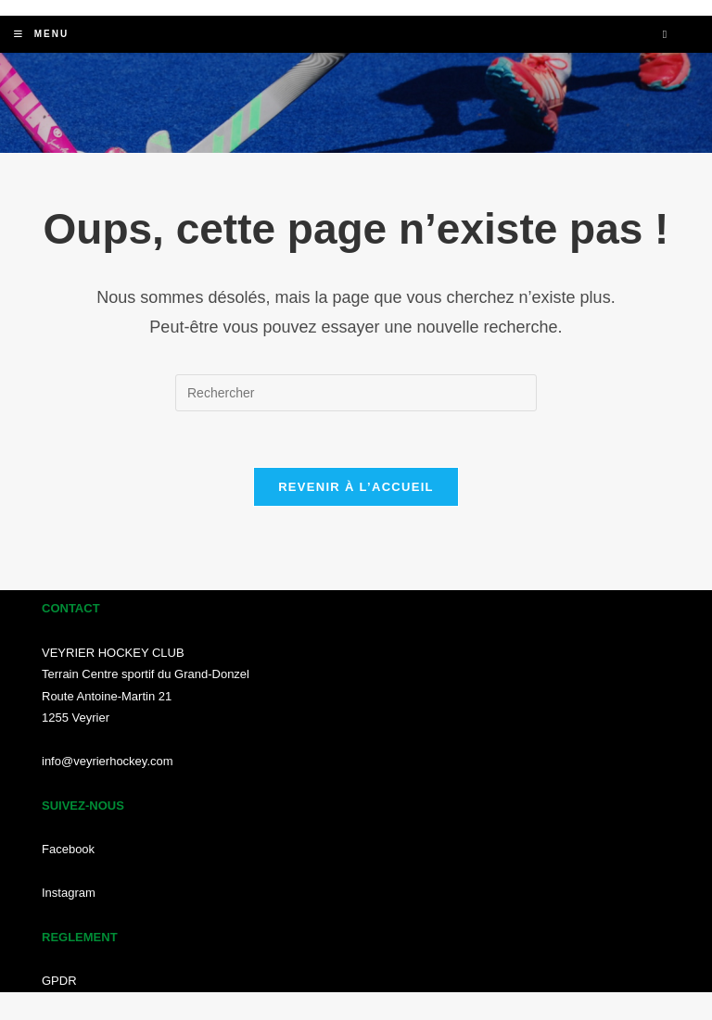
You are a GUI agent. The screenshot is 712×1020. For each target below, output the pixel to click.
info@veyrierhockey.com (107, 761)
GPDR (59, 981)
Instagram (68, 893)
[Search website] (665, 35)
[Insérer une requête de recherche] (356, 392)
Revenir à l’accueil (356, 487)
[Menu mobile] (41, 34)
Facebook (68, 849)
